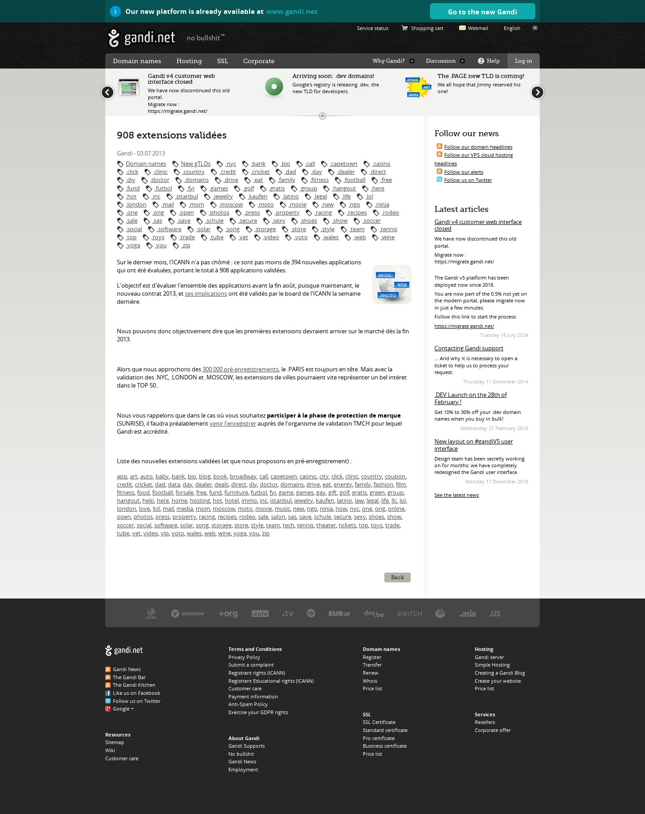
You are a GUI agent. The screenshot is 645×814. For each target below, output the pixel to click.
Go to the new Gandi (482, 11)
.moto (266, 204)
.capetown (343, 163)
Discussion (441, 61)
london (126, 508)
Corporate (259, 61)
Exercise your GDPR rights (258, 712)
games (305, 492)
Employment (243, 769)
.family (286, 180)
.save (183, 220)
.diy (130, 180)
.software (169, 229)
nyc (354, 508)
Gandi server (489, 657)
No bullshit (241, 753)
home (179, 500)
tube (123, 533)
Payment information (253, 696)
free (201, 492)
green (377, 492)
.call (310, 163)
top (363, 525)
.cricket (260, 172)
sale (263, 517)
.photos (219, 212)
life (385, 500)
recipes (227, 517)
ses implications (206, 293)
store (241, 525)
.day (316, 172)
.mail (167, 204)
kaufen (325, 500)
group (395, 492)
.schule (214, 220)
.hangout (344, 188)
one (367, 508)
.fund (133, 188)
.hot (131, 196)
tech (288, 525)
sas (292, 517)
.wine (388, 237)
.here (377, 188)
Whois (370, 680)
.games (218, 188)
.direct (378, 172)
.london (136, 204)
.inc (155, 196)
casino (308, 476)
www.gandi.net (292, 11)
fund (215, 492)
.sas (157, 220)
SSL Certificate (379, 722)
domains (292, 484)
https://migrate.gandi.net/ (464, 326)
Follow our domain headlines (478, 146)
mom (203, 508)
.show (340, 220)
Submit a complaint (251, 664)
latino (344, 500)
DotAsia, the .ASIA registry (467, 613)
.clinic (160, 172)
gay (321, 492)
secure (342, 517)
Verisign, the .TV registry (287, 613)
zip (266, 533)
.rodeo (390, 212)
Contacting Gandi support (468, 348)
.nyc (230, 163)
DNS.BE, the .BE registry (374, 613)
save (305, 517)
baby (162, 476)
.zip (185, 245)
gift (332, 492)
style (257, 525)
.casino (381, 163)
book (220, 476)
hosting (200, 500)
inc (263, 500)
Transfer (372, 664)
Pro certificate (379, 738)
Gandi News (127, 669)
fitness (125, 492)
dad (160, 484)
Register (372, 657)
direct (238, 484)
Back (397, 577)
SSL (222, 61)
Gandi (141, 38)
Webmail (478, 28)
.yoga (133, 245)
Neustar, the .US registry (495, 613)
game (286, 492)
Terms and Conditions (255, 649)
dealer (203, 484)
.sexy (278, 220)
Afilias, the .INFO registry (260, 613)
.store (298, 229)
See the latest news (456, 494)
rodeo (247, 517)
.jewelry (223, 196)
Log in (523, 61)
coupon (395, 476)
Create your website (498, 680)
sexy (360, 517)
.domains (196, 180)
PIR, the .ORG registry (228, 613)
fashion (383, 484)
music (282, 508)
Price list (372, 688)
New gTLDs (196, 163)
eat (326, 484)
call (263, 476)
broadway (243, 476)
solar (186, 525)
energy (343, 484)
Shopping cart (427, 28)
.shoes (308, 220)
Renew (370, 672)
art (134, 476)
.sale (132, 220)
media (184, 508)
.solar (203, 229)
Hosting (189, 61)
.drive (231, 180)
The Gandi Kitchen (134, 684)
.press (252, 212)
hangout (128, 500)
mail (168, 508)
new (298, 508)
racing (207, 517)
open (124, 517)
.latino (290, 196)
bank (178, 476)
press (162, 517)
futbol (259, 492)
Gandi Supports (246, 745)
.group (308, 188)
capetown (284, 476)
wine (224, 533)
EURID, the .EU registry (339, 613)
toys (377, 525)
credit (124, 484)
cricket (143, 484)
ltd (156, 508)
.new (327, 204)
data (174, 484)
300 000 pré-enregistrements (240, 369)
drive (313, 484)
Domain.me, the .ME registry (311, 613)
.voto (301, 237)
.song (232, 229)
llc (394, 500)
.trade (187, 237)
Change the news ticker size (322, 116)
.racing (323, 212)
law (359, 500)
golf (344, 492)
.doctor (159, 180)
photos (143, 517)
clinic (351, 476)
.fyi (190, 188)
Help (493, 61)
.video (271, 237)
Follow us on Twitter (468, 180)
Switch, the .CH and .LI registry (410, 613)
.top (131, 237)
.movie (297, 204)
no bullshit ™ (206, 37)
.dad (290, 172)
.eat (258, 180)
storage (221, 525)
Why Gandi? (389, 61)
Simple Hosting (492, 664)
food (143, 492)
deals (221, 484)
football (162, 492)
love (144, 508)
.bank (258, 163)
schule (322, 517)
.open (186, 212)
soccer (125, 525)
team (273, 525)
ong (380, 508)
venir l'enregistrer (233, 423)
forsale (185, 492)
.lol (369, 196)
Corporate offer (493, 730)
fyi (273, 492)
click (337, 476)
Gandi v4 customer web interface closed (478, 225)
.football (355, 180)
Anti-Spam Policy (248, 704)
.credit (227, 172)
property (184, 517)
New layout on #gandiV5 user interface (473, 444)
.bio (285, 163)
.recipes (357, 212)
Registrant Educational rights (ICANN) (271, 680)
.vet (243, 237)
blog (205, 476)
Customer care (121, 758)
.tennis (388, 229)
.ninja (382, 204)
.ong (158, 212)
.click (132, 172)
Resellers (485, 722)
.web (359, 237)
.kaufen (257, 196)
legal (372, 500)
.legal (320, 196)
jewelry (303, 500)
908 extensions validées (172, 135)
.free (386, 180)
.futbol (163, 188)
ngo (312, 508)
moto (245, 508)
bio (192, 476)
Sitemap (114, 742)
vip (165, 533)
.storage (265, 229)
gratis (359, 492)
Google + (123, 708)
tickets (347, 525)
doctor (269, 484)
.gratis (277, 188)
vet (136, 533)
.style (328, 229)
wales (194, 533)
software (165, 525)
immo (249, 500)
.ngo (354, 204)
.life (346, 196)
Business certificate (385, 745)
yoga (239, 533)
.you (161, 245)
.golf (248, 188)
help (148, 500)
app (122, 476)
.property (287, 212)
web (209, 533)
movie (263, 508)
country (371, 476)
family (363, 484)
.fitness (319, 180)
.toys (157, 237)
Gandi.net (124, 650)
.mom (196, 204)
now (341, 508)
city (324, 476)
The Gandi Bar (129, 677)
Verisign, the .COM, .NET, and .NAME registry (188, 613)
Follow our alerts (463, 171)
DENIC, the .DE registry (440, 613)
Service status (372, 28)
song (202, 525)
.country (193, 172)
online (396, 508)
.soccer (371, 220)
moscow (224, 508)
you (254, 533)
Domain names (146, 163)
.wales (330, 237)
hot (217, 500)
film (401, 484)
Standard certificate (385, 730)
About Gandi (243, 738)
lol (403, 500)
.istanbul (186, 196)
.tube (217, 237)
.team (357, 229)
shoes (376, 517)
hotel (232, 500)
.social (134, 229)
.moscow (231, 204)
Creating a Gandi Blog (500, 672)
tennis (305, 525)
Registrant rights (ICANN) (256, 672)
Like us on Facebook (136, 692)
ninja (326, 508)
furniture (236, 492)
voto (178, 533)
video (150, 533)
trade (392, 525)
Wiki (110, 750)
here (163, 500)
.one (132, 212)
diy (253, 484)
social (144, 525)
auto (146, 476)
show (394, 517)
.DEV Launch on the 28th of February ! (470, 398)
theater (326, 525)
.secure (247, 220)
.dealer (346, 172)
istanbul (281, 500)
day (188, 484)
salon (278, 517)
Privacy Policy (244, 657)
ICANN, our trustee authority (151, 613)
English (512, 28)
